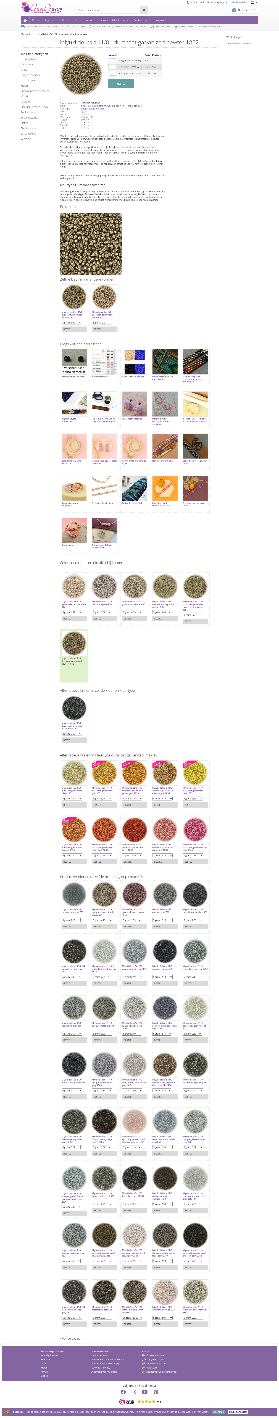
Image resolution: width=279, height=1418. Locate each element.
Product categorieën (44, 20)
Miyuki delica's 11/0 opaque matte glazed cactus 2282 (163, 604)
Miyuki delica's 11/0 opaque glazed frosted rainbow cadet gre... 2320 (73, 1197)
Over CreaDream (100, 1355)
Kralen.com (149, 1367)
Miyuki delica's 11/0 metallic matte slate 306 (195, 910)
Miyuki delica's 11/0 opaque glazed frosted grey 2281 (194, 1139)
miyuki (24, 96)
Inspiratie (161, 20)
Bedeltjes (45, 1359)
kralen (24, 85)
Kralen (44, 1367)
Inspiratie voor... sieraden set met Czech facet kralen (195, 419)
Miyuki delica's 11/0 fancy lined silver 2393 (103, 1194)
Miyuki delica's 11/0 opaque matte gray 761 (103, 1024)
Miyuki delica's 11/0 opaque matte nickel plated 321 (102, 912)
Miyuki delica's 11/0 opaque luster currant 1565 (133, 912)
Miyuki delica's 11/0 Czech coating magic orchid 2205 (102, 1139)
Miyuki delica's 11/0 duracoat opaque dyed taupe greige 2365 (103, 1252)
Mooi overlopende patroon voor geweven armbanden (193, 379)
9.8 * (219, 26)
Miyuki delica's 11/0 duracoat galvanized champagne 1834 (162, 790)
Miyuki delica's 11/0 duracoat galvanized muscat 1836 (72, 847)
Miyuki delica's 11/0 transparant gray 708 (72, 910)
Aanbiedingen (142, 20)
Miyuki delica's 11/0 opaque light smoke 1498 (132, 1025)
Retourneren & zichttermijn (105, 1363)
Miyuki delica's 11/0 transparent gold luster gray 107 (134, 1082)
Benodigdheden (49, 1355)
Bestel (67, 329)
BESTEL (121, 83)
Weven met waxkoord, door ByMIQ (162, 377)
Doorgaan (218, 1411)
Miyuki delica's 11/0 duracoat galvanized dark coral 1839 (162, 847)
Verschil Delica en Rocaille (73, 376)
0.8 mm (86, 119)
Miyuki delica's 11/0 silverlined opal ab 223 (163, 1308)
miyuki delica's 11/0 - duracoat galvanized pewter (62, 33)
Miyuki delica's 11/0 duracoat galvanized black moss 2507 (72, 725)
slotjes (24, 123)
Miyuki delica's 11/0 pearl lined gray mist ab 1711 (194, 1025)
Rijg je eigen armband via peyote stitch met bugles (103, 419)
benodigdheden (29, 59)
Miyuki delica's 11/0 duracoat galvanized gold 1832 (102, 790)
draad (24, 69)
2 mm (85, 117)
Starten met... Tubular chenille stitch (102, 546)
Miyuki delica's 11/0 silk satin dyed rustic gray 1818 (73, 968)
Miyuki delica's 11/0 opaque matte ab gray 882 (73, 1252)
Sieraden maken (84, 20)
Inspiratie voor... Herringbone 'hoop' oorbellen (161, 421)
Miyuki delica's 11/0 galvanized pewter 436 (133, 602)
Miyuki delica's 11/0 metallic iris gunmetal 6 (73, 1081)
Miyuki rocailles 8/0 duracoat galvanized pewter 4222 (102, 315)
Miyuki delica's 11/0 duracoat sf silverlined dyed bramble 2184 (163, 1082)
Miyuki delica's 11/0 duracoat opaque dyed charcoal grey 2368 (194, 1252)
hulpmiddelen (28, 80)
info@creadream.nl (153, 1355)
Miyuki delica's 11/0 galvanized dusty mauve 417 (74, 604)
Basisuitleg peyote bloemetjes (70, 503)
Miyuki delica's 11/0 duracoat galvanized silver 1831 (72, 790)
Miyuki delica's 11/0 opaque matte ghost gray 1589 (102, 1082)
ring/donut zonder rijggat (35, 107)
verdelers (26, 139)
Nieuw (66, 20)
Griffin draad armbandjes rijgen (134, 461)
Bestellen (240, 10)
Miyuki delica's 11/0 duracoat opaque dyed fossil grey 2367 (163, 1252)
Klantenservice (239, 2)
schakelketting (29, 117)
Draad (44, 1363)
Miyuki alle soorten (114, 105)
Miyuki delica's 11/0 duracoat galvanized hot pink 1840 (195, 847)
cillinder (86, 114)
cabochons (27, 64)
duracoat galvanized (93, 108)
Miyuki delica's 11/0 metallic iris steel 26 (102, 1308)
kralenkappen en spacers (35, 91)
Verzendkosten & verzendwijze (107, 1359)
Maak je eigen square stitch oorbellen (104, 461)
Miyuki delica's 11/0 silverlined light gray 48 (194, 1081)
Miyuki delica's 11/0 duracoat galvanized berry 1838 (132, 847)
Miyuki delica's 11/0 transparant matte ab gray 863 (163, 1139)
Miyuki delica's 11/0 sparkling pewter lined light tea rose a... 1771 (133, 1139)
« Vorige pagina (70, 1338)
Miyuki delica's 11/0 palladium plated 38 (102, 602)
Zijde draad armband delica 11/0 (71, 461)
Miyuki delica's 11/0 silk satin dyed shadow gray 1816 (104, 968)
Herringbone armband (162, 460)
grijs (84, 111)
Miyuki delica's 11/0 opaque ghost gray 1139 (134, 967)
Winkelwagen (234, 37)
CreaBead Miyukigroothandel (159, 1371)
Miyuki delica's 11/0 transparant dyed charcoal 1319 (162, 1196)
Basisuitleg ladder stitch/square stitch (161, 503)
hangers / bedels (30, 75)
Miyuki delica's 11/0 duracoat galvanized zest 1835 (193, 790)
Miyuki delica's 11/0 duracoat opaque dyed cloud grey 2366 (133, 1252)
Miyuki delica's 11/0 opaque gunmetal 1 (162, 967)
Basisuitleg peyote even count (193, 503)
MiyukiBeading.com (154, 1363)
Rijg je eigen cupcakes (132, 418)
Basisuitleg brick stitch (132, 502)
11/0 (92, 117)
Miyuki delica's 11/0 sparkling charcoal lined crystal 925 (164, 1025)
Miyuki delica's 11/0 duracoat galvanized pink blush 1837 (102, 847)
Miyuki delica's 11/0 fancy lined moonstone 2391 (194, 1309)
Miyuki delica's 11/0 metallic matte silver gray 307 (132, 1309)
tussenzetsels (29, 133)
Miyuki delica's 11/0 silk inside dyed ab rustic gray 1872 (73, 1309)
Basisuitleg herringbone (103, 502)
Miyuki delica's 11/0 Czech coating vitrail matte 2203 (72, 1139)
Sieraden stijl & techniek (114, 20)
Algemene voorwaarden (104, 1371)
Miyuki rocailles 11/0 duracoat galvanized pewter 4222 (72, 315)
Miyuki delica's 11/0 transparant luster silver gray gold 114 (195, 1196)
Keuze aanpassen (238, 1411)
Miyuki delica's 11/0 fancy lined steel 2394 (133, 1194)
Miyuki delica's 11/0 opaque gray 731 (162, 910)
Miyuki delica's (95, 105)
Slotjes (44, 1375)
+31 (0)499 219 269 (153, 1359)
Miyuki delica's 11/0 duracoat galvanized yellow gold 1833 (132, 790)
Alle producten (28, 33)
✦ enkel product (133, 105)
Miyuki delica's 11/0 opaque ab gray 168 (71, 1024)
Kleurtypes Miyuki (100, 376)
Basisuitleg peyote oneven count (195, 461)
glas (84, 105)
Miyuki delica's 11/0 (71, 658)
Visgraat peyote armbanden (69, 419)
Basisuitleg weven (70, 545)
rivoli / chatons (29, 112)
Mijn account (195, 2)
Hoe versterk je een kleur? (134, 376)
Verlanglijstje (217, 2)
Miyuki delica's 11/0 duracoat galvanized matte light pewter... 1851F (193, 605)
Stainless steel (29, 128)
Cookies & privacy (100, 1367)
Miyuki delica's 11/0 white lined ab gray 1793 (195, 967)
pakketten (26, 101)
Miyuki (44, 1371)
